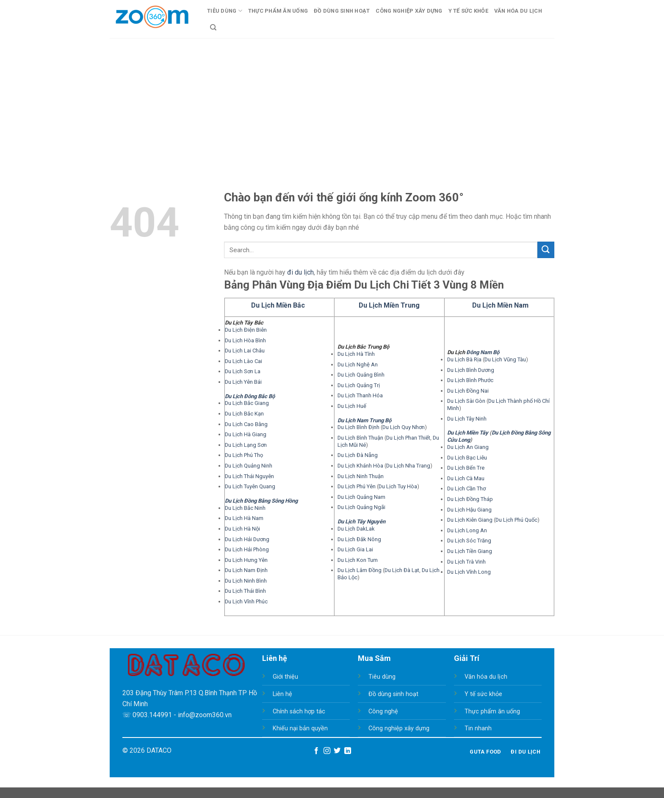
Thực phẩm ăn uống (492, 711)
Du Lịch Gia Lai (355, 549)
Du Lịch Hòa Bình (245, 340)
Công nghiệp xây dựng (398, 728)
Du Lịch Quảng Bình (361, 374)
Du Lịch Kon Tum (358, 560)
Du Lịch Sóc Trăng (469, 540)
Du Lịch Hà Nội (242, 529)
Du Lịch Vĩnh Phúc (246, 601)
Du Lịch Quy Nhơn (403, 427)
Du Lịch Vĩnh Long (469, 572)
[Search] (213, 27)
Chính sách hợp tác (299, 711)
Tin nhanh (478, 728)
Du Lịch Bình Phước (470, 380)
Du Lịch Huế (352, 406)
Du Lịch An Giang (468, 447)
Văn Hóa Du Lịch (518, 11)
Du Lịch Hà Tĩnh (356, 354)
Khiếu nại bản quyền (300, 728)
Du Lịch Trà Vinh (466, 562)
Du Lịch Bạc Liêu (467, 457)
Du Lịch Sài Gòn (466, 401)
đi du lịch (300, 272)
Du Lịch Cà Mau (465, 478)
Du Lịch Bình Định (358, 427)
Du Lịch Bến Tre (465, 468)
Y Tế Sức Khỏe (468, 11)
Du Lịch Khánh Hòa (360, 465)
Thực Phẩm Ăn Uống (278, 11)
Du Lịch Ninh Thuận (361, 476)
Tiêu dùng (382, 676)
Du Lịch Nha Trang (408, 465)
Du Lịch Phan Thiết (408, 438)
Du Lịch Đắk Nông (359, 539)
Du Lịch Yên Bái (243, 382)
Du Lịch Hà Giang (245, 434)
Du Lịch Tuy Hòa (398, 486)
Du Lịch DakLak (356, 529)
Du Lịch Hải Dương (247, 539)
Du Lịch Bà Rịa (464, 359)
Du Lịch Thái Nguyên (249, 476)
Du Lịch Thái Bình (245, 591)
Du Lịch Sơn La (242, 371)
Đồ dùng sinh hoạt (393, 694)
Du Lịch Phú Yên (357, 486)
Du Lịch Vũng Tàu (505, 359)
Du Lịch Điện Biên (246, 330)
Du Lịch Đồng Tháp (470, 499)
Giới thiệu (285, 676)
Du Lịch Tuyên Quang (250, 486)
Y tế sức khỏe (483, 694)
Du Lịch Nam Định (246, 570)
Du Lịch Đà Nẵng (358, 455)
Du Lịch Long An (467, 530)
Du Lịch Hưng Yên (246, 560)
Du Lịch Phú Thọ (244, 455)
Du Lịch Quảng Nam (361, 497)
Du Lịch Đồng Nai (468, 391)
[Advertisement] (332, 101)
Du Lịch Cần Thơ (466, 488)
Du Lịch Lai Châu (245, 350)
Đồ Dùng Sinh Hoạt (342, 11)
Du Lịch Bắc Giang (247, 403)
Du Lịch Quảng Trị (359, 385)
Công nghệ (383, 711)
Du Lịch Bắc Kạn (244, 413)
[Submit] (545, 250)
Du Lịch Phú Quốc (516, 520)
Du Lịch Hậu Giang (469, 509)
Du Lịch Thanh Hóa (360, 395)
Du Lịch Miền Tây (467, 432)
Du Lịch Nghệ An (358, 364)
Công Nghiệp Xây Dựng (409, 11)
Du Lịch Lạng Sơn (246, 445)
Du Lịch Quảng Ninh (248, 465)
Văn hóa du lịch (486, 676)
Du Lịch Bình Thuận (360, 438)
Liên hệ (282, 694)
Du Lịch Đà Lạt (402, 570)
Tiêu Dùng (224, 11)
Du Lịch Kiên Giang (469, 520)
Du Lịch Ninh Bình (246, 581)
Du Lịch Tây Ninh (467, 419)
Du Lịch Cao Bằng (246, 424)
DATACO (159, 750)
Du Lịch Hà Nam (244, 518)
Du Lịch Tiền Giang (469, 551)
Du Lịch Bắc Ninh (245, 508)
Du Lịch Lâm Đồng (360, 570)
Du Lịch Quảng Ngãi (361, 507)
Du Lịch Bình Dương (470, 370)
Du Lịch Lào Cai (243, 361)
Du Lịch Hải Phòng (247, 549)
